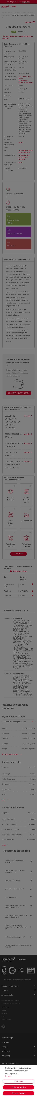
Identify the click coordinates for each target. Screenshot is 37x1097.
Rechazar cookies (18, 1087)
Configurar (18, 1081)
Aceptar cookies (18, 1093)
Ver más (8, 1076)
